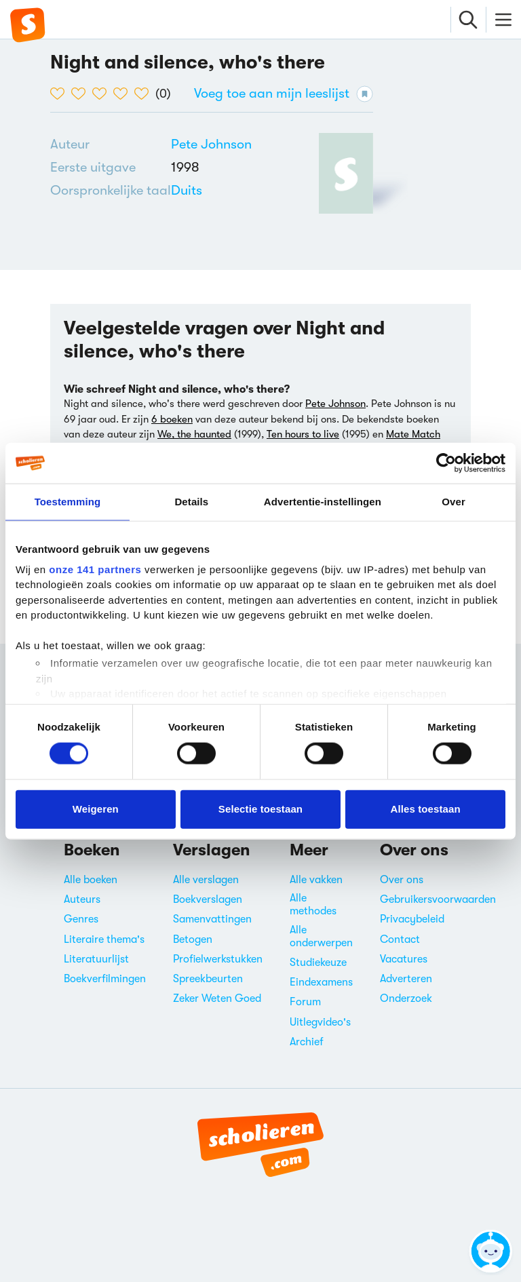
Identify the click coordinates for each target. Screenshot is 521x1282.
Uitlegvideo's (320, 1022)
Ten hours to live (303, 434)
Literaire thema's (104, 939)
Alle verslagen (206, 880)
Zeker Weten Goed (217, 998)
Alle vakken (316, 880)
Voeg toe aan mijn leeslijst (283, 93)
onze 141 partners (95, 569)
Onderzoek (406, 998)
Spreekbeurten (208, 979)
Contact (400, 939)
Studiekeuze (318, 962)
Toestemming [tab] (68, 501)
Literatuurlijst (96, 959)
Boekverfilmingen (105, 979)
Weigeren (96, 809)
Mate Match (413, 434)
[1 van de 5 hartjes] (60, 94)
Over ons (401, 880)
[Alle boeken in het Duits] (186, 190)
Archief (307, 1042)
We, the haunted (194, 434)
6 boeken (172, 419)
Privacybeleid (412, 919)
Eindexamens (321, 982)
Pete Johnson (211, 144)
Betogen (192, 939)
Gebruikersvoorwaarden (438, 899)
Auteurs (82, 899)
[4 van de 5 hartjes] (123, 94)
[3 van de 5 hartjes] (102, 94)
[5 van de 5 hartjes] (144, 94)
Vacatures (403, 959)
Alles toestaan (426, 809)
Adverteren (406, 979)
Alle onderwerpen (321, 936)
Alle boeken (90, 880)
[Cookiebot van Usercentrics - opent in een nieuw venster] (446, 463)
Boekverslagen (207, 899)
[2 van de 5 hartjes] (81, 94)
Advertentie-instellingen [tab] (322, 501)
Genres (81, 919)
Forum (305, 1002)
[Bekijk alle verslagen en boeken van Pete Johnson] (211, 144)
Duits (186, 190)
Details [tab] (191, 501)
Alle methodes (313, 904)
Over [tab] (453, 501)
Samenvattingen (212, 919)
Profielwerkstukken (218, 959)
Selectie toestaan (260, 809)
